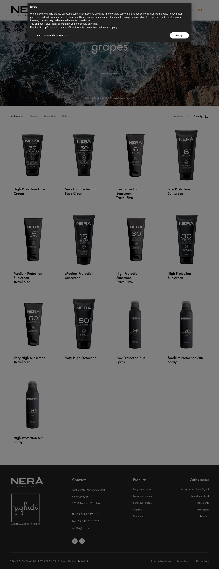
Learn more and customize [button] (51, 35)
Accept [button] (179, 35)
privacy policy (118, 13)
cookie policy (174, 17)
